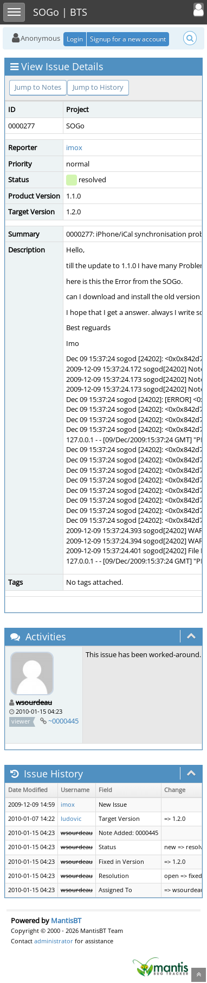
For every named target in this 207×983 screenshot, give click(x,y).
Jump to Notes (38, 87)
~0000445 (63, 721)
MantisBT (66, 920)
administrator (53, 941)
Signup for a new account (128, 39)
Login (75, 39)
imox (74, 147)
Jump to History (98, 87)
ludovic (71, 819)
